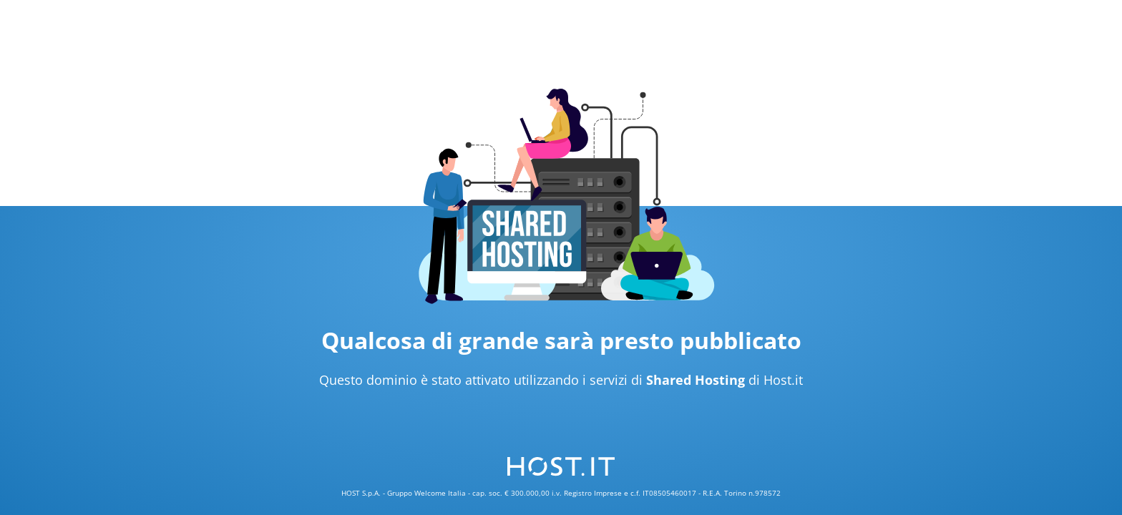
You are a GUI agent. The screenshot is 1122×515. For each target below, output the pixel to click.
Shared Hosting (695, 379)
